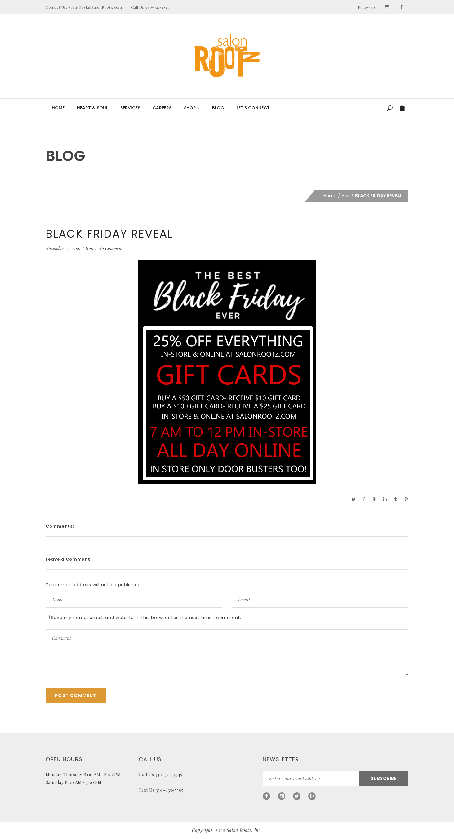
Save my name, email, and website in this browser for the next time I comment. (146, 617)
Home (58, 108)
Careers (162, 108)
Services (130, 108)
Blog (218, 108)
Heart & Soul (92, 108)
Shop (192, 108)
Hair (346, 196)
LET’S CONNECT (253, 108)
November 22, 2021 (63, 248)
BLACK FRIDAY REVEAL (109, 234)
